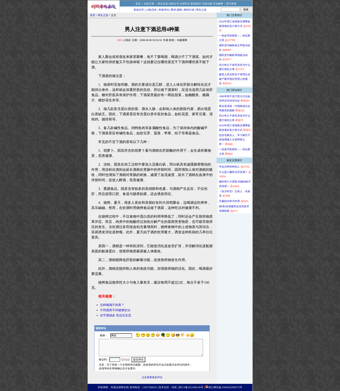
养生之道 (201, 9)
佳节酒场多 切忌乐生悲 (115, 315)
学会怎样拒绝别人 (229, 166)
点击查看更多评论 (152, 377)
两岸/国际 (176, 9)
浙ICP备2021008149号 (190, 387)
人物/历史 (151, 9)
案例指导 (196, 3)
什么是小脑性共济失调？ (233, 172)
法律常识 (185, 3)
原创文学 (139, 9)
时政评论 (164, 9)
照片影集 (231, 3)
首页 (138, 3)
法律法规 (207, 3)
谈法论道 (162, 3)
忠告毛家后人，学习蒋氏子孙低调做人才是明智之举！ (234, 140)
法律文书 (173, 3)
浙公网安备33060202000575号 (225, 387)
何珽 (174, 387)
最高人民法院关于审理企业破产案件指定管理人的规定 (234, 79)
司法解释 (218, 3)
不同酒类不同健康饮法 (115, 310)
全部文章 (149, 3)
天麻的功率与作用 (229, 201)
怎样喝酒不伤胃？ (112, 305)
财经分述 (189, 9)
